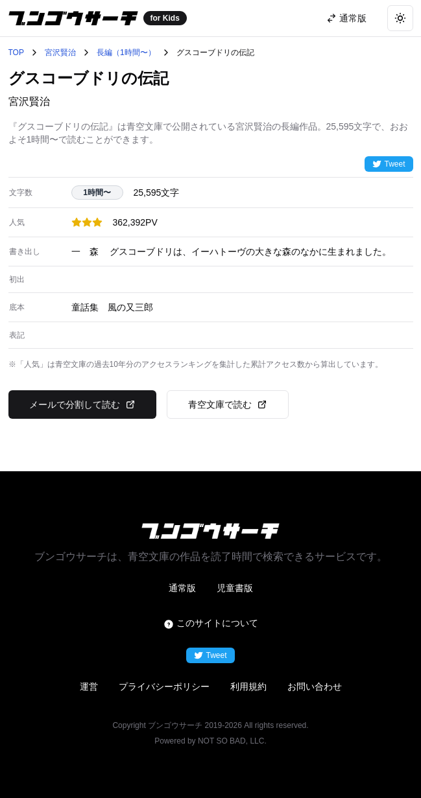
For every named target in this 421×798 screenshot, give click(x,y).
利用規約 (248, 686)
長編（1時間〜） (126, 52)
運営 (89, 686)
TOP (16, 52)
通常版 (182, 588)
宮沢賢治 (60, 52)
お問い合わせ (314, 686)
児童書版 (235, 588)
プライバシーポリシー (164, 686)
